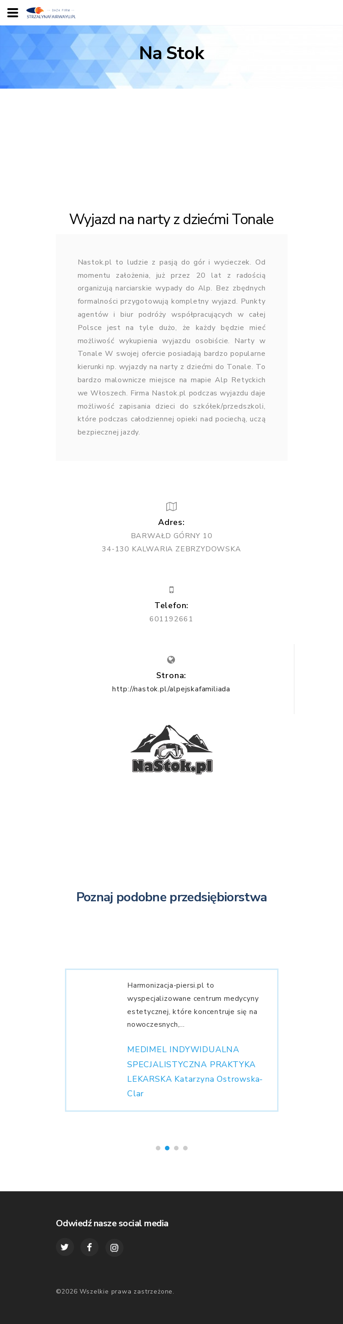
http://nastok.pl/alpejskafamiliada (171, 689)
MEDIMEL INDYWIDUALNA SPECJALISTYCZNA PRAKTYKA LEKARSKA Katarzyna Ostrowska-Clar (195, 1075)
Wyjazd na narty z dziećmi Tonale (171, 219)
